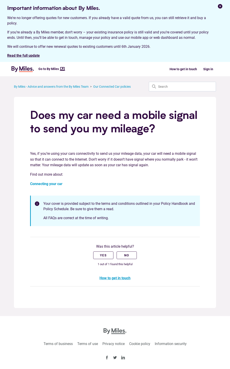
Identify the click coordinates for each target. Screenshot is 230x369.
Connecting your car (46, 184)
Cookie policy (139, 344)
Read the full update (23, 55)
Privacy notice (113, 344)
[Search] (182, 86)
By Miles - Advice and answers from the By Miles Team (51, 86)
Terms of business (58, 344)
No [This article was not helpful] (126, 255)
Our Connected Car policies (112, 86)
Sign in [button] (208, 69)
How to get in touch (183, 69)
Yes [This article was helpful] (103, 255)
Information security (171, 344)
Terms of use (87, 344)
